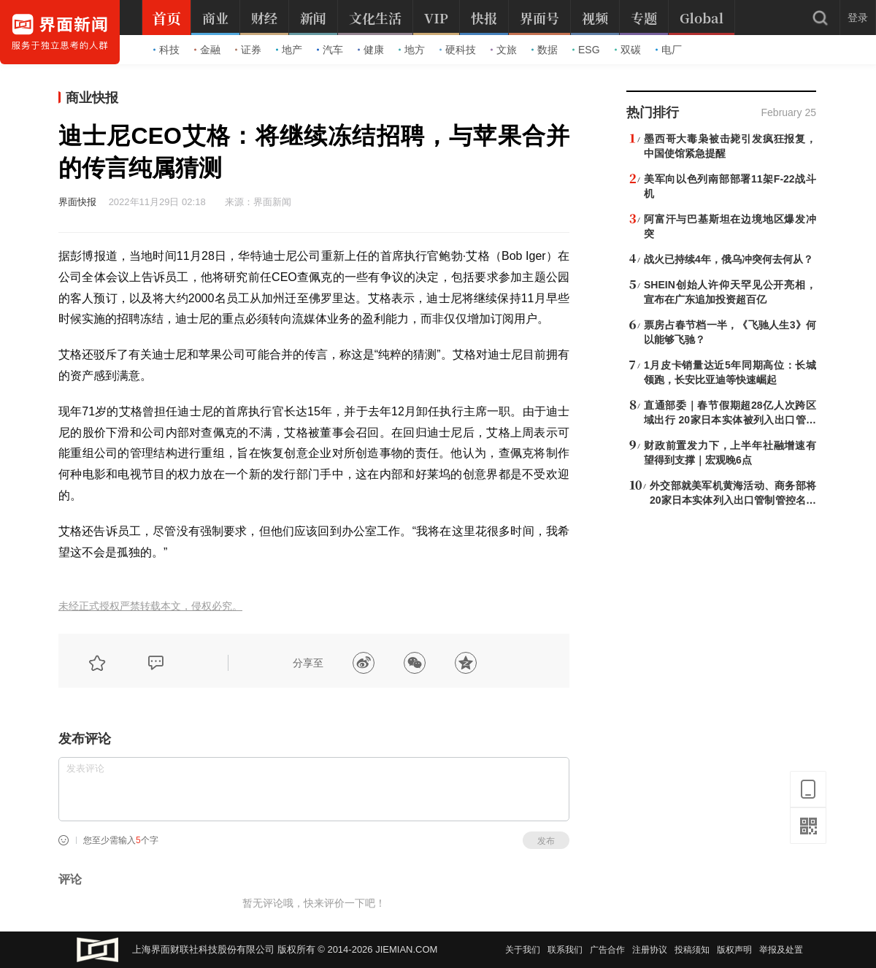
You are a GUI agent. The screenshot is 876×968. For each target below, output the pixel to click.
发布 (546, 841)
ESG (586, 49)
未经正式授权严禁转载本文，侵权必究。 (150, 606)
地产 (289, 49)
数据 (544, 49)
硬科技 (457, 49)
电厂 (669, 49)
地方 (412, 49)
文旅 (504, 49)
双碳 (628, 49)
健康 (371, 49)
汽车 (330, 49)
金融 (207, 49)
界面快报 (77, 201)
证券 (248, 49)
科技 (166, 49)
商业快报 (92, 98)
